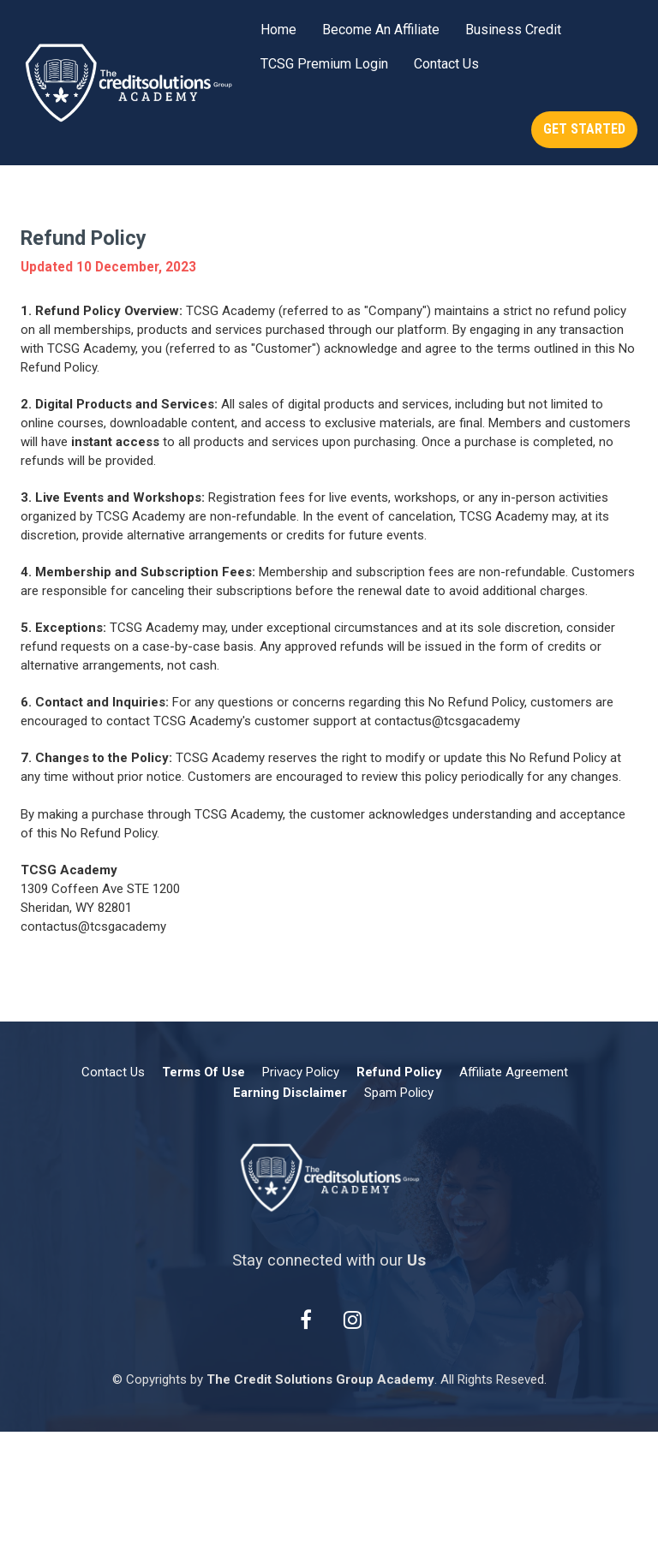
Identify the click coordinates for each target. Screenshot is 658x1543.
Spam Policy (399, 1092)
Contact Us (446, 64)
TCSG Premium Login (324, 64)
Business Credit (513, 29)
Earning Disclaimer (290, 1092)
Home (278, 29)
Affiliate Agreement (513, 1072)
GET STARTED (584, 129)
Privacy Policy (300, 1072)
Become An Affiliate (381, 29)
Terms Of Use (203, 1072)
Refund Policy (399, 1072)
